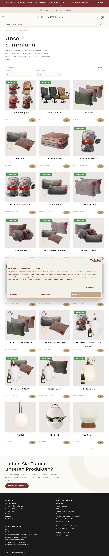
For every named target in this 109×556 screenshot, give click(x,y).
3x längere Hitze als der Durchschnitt (57, 10)
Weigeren (13, 294)
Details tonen (91, 288)
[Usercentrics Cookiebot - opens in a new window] (91, 260)
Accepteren (76, 294)
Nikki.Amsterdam (11, 30)
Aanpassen (46, 294)
